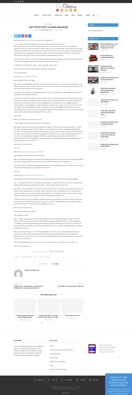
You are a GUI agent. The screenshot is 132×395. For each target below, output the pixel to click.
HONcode (38, 353)
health (48, 256)
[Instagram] (18, 1)
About (37, 15)
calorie (17, 256)
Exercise (41, 256)
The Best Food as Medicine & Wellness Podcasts (107, 68)
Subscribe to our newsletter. (58, 361)
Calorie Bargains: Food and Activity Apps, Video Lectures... (48, 316)
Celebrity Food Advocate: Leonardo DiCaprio (107, 126)
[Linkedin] (20, 1)
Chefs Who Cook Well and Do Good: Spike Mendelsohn (108, 91)
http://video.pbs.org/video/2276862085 (33, 152)
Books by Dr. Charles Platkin (58, 369)
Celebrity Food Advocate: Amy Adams (108, 102)
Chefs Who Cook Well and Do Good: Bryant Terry (108, 114)
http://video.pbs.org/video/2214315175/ (33, 175)
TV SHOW (87, 15)
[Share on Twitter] (53, 264)
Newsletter (58, 15)
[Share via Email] (57, 264)
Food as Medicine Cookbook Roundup (107, 56)
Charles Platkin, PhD (46, 30)
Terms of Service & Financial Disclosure (61, 350)
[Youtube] (22, 1)
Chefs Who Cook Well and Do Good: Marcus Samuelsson (108, 137)
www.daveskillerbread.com (30, 76)
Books (67, 15)
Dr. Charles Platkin (76, 387)
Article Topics (46, 15)
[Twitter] (16, 1)
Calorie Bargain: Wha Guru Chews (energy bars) (24, 316)
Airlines (79, 15)
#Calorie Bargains (30, 40)
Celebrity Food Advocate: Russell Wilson (109, 148)
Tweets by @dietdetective (95, 30)
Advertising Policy (55, 353)
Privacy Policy (54, 357)
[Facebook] (38, 379)
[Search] (98, 15)
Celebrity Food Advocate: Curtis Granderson (106, 80)
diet (35, 256)
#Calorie (16, 44)
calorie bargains (26, 256)
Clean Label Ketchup (72, 315)
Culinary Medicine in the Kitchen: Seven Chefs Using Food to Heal (109, 46)
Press (73, 15)
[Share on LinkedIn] (55, 264)
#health (67, 109)
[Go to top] (66, 392)
